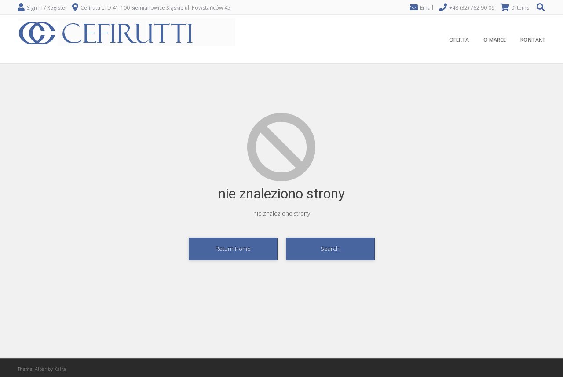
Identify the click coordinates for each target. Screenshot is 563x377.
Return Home (233, 249)
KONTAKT (532, 40)
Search (330, 249)
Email (426, 7)
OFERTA (459, 40)
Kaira (60, 369)
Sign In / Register (47, 7)
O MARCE (494, 40)
